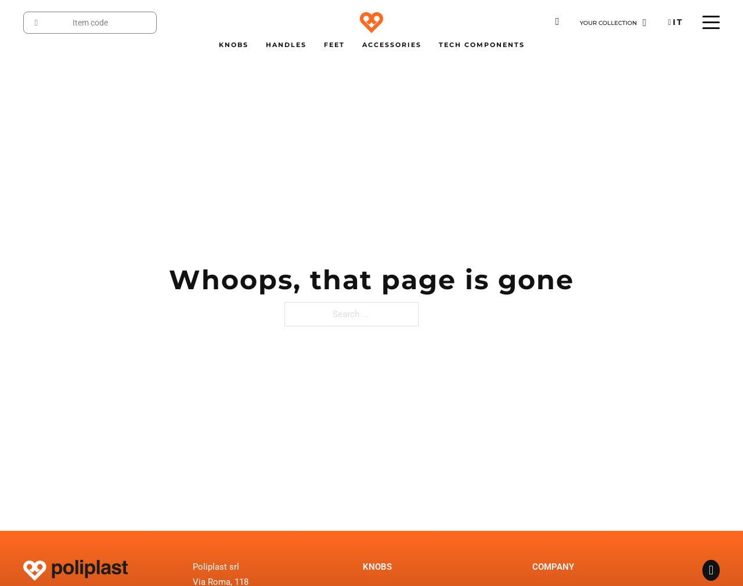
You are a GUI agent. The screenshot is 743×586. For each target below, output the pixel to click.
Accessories (391, 45)
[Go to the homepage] (371, 22)
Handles (286, 45)
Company (553, 567)
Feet (334, 45)
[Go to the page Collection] (613, 22)
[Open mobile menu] (711, 23)
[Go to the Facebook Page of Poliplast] (711, 571)
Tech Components (482, 45)
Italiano (678, 22)
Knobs (233, 45)
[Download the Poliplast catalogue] (558, 22)
